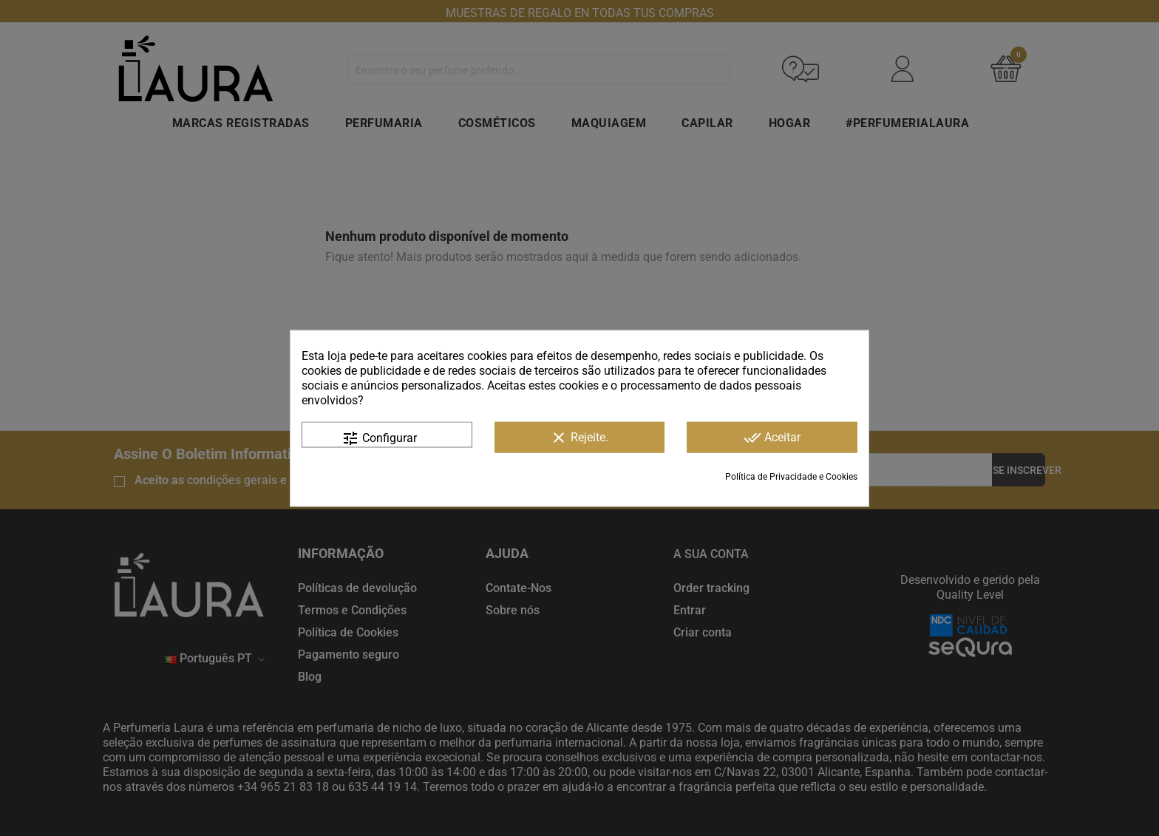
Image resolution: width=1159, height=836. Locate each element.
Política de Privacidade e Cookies (791, 476)
